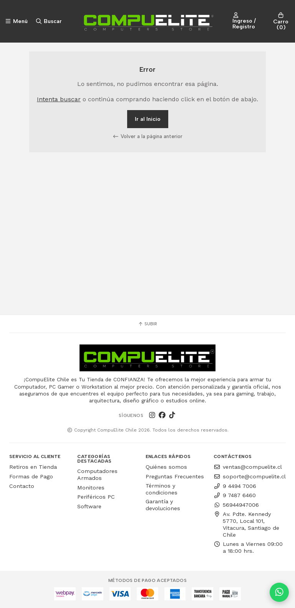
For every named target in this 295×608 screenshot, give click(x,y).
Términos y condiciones (161, 489)
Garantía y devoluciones (163, 504)
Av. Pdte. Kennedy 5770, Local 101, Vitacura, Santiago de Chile (246, 524)
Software (89, 506)
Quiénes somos (166, 467)
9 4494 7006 (235, 486)
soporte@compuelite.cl (250, 476)
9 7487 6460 (235, 495)
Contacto (21, 486)
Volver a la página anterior (147, 136)
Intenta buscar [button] (59, 99)
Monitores (90, 487)
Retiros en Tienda (33, 467)
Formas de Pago (31, 476)
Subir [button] (147, 323)
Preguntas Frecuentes (175, 476)
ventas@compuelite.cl (248, 467)
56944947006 (236, 505)
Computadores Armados (97, 474)
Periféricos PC (96, 497)
